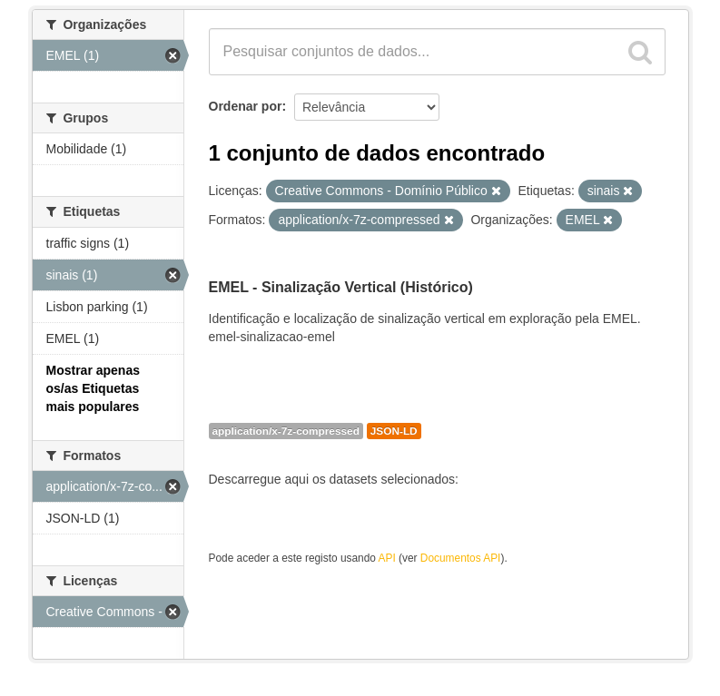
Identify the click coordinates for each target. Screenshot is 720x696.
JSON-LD (394, 431)
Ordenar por (245, 106)
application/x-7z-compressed (286, 431)
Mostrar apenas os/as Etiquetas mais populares (93, 388)
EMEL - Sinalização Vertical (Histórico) (341, 287)
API (387, 558)
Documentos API (460, 558)
